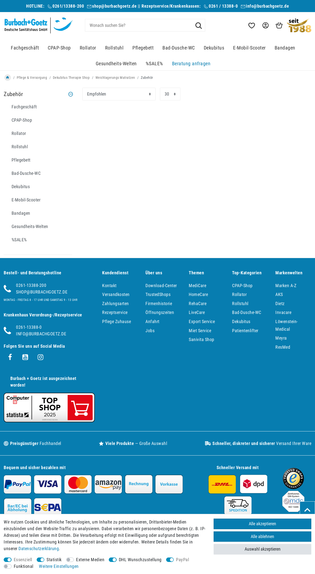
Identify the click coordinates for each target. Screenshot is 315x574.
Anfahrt (152, 321)
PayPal (182, 559)
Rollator (88, 48)
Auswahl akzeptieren (263, 549)
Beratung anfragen (191, 63)
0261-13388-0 (29, 327)
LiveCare (197, 312)
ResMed (282, 347)
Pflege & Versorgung (32, 78)
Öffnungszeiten (159, 312)
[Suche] (198, 25)
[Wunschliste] (251, 25)
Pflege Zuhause (116, 321)
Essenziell (23, 559)
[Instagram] (40, 357)
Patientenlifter (245, 330)
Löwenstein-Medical (286, 325)
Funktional (23, 566)
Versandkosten (116, 294)
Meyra (281, 338)
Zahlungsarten (115, 303)
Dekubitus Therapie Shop (71, 78)
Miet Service (200, 330)
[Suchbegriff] (145, 25)
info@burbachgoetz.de (267, 6)
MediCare (197, 285)
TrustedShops (158, 294)
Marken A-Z (285, 285)
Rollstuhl (114, 48)
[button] (265, 25)
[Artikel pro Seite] (170, 94)
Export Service (202, 321)
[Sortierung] (119, 94)
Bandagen (285, 48)
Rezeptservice (115, 312)
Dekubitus (214, 48)
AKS (279, 294)
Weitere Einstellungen (59, 566)
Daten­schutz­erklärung (38, 548)
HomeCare (198, 294)
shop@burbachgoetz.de (114, 6)
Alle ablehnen (262, 536)
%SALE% (154, 63)
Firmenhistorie (158, 303)
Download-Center (161, 285)
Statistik (54, 559)
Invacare (283, 312)
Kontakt (109, 285)
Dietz (280, 303)
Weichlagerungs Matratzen (115, 78)
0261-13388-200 (31, 285)
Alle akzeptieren (262, 523)
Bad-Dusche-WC (178, 48)
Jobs (150, 330)
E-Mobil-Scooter (249, 48)
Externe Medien (90, 559)
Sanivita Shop (201, 339)
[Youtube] (25, 357)
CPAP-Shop (59, 48)
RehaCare (197, 303)
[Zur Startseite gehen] (7, 77)
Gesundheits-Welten (116, 63)
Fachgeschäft (25, 48)
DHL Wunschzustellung (140, 559)
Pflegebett (143, 48)
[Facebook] (10, 357)
